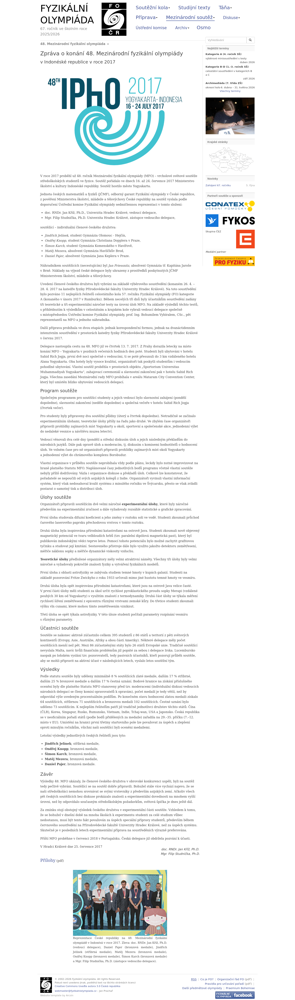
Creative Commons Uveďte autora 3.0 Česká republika (87, 986)
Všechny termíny (230, 91)
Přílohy (48, 860)
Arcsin (69, 995)
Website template (51, 995)
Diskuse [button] (231, 17)
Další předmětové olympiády (202, 987)
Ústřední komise (151, 28)
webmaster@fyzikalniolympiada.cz (76, 990)
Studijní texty (194, 7)
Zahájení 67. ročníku (218, 185)
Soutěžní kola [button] (153, 7)
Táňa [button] (225, 7)
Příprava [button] (147, 17)
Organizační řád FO (230, 979)
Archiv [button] (182, 28)
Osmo (204, 27)
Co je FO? (207, 979)
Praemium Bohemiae (240, 987)
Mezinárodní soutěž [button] (190, 17)
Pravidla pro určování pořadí (224, 983)
